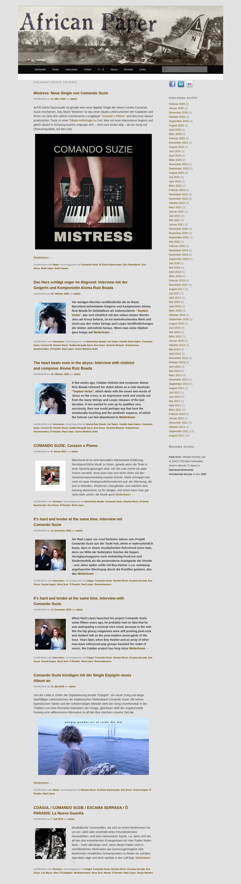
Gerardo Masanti (115, 345)
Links (142, 69)
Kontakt (128, 69)
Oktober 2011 (177, 426)
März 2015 (175, 336)
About (114, 69)
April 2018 (175, 271)
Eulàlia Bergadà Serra (81, 345)
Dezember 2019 (178, 250)
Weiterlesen (43, 257)
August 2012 (176, 388)
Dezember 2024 (178, 142)
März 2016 (175, 310)
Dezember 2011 (178, 422)
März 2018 (175, 276)
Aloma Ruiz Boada (96, 341)
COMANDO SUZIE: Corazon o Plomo (66, 446)
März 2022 (175, 207)
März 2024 (175, 159)
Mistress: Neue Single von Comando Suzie (71, 93)
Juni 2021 (174, 215)
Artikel (87, 69)
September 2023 (179, 168)
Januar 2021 (176, 224)
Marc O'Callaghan (63, 872)
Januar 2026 (176, 108)
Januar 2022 (176, 211)
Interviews (71, 69)
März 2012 (175, 409)
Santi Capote (61, 268)
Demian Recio (60, 345)
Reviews (57, 501)
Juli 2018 (174, 263)
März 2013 (175, 375)
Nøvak (107, 872)
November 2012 (178, 379)
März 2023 (175, 185)
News (55, 69)
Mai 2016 (174, 302)
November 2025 (178, 112)
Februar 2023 (177, 190)
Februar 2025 (177, 138)
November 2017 (178, 284)
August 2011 (176, 435)
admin (73, 99)
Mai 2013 (174, 370)
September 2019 (179, 258)
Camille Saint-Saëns (130, 341)
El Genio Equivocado (110, 264)
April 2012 (175, 405)
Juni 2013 (174, 366)
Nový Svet (62, 584)
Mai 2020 (174, 241)
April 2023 (175, 181)
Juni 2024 (174, 151)
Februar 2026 (177, 103)
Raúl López (47, 268)
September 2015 (179, 319)
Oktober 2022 (177, 202)
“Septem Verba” (83, 391)
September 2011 (179, 431)
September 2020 (179, 237)
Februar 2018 (177, 280)
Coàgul (90, 580)
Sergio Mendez (145, 872)
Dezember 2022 (178, 194)
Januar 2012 (176, 418)
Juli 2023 (174, 177)
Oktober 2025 (177, 116)
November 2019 (178, 254)
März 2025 (175, 134)
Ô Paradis (55, 349)
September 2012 (179, 383)
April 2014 (175, 353)
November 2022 (178, 198)
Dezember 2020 (178, 228)
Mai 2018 (174, 267)
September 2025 (179, 121)
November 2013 (178, 358)
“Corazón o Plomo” (113, 116)
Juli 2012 (174, 392)
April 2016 (175, 306)
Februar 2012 (177, 414)
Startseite (40, 69)
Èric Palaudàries (132, 264)
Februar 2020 (177, 246)
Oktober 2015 (177, 314)
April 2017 (175, 297)
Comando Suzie (89, 264)
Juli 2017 (174, 293)
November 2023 (178, 164)
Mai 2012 (174, 401)
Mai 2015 (174, 332)
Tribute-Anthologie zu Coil (85, 120)
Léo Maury (47, 872)
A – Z (101, 69)
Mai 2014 (174, 349)
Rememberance (103, 584)
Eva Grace (99, 345)
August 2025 (176, 125)
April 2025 (175, 129)
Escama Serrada (138, 580)
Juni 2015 (174, 327)
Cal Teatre (112, 341)
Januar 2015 (176, 340)
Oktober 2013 (177, 362)
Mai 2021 (174, 220)
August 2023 (176, 172)
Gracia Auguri (48, 584)
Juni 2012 (174, 396)
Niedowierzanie (82, 872)
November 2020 (178, 233)
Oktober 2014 (177, 345)
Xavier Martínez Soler (86, 349)
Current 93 (46, 345)
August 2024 (176, 146)
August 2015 (176, 323)
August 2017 (176, 289)
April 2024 (175, 155)
